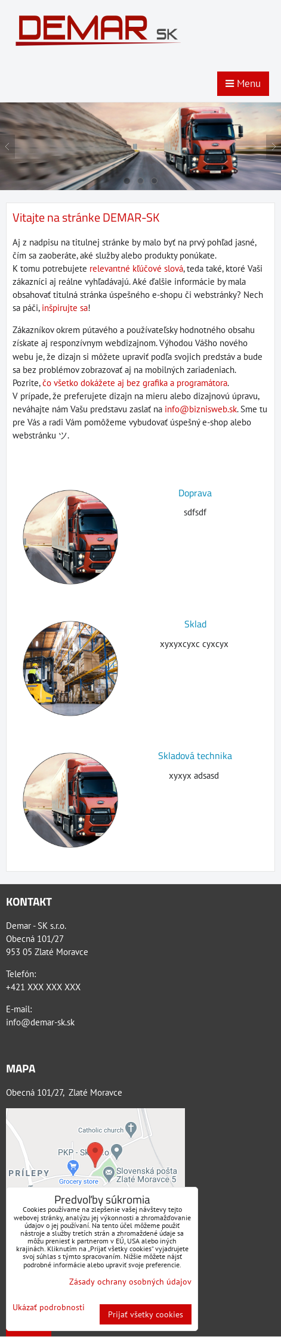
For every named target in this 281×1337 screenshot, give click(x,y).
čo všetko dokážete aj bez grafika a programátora (134, 382)
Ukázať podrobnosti (49, 1307)
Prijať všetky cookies (145, 1314)
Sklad (195, 624)
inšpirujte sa (65, 307)
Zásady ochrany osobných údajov (130, 1281)
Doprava (195, 493)
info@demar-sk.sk (40, 1022)
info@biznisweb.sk (201, 409)
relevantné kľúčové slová (136, 268)
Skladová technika (195, 755)
